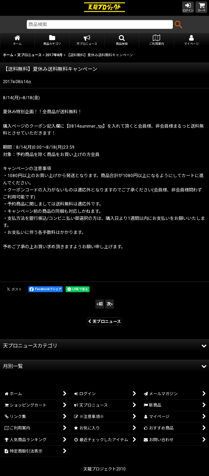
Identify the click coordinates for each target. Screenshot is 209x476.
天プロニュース (104, 321)
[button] (121, 40)
